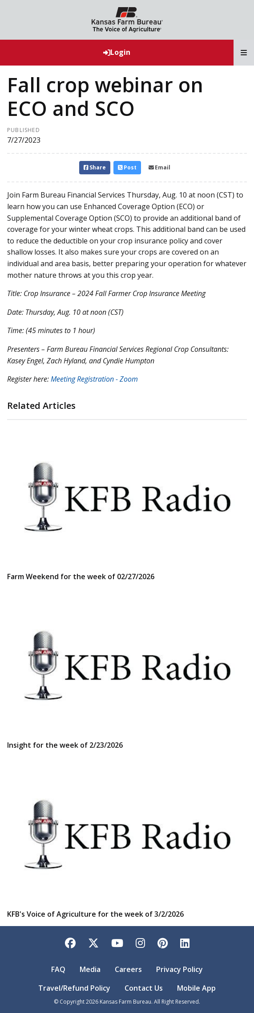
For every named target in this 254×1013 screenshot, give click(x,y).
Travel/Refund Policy (74, 988)
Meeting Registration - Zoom (94, 379)
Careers (128, 969)
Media (90, 969)
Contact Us (144, 988)
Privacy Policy (179, 969)
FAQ (58, 969)
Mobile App (196, 988)
